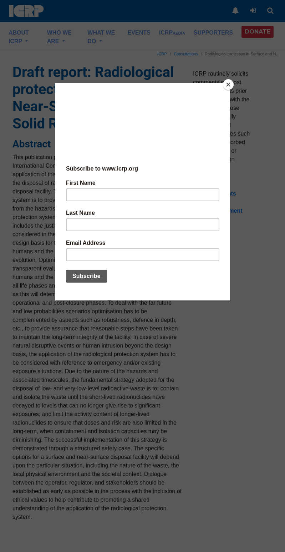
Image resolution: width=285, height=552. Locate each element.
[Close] (228, 84)
